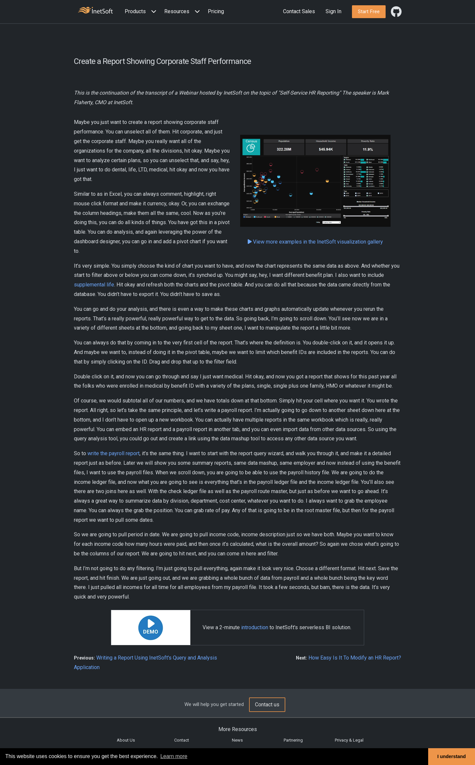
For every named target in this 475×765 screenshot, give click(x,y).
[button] (142, 12)
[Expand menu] (152, 11)
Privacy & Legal (349, 740)
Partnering (293, 740)
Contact (181, 740)
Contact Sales (299, 11)
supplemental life (94, 284)
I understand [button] (451, 756)
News (237, 740)
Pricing (216, 11)
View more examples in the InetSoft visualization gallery (315, 242)
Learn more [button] (173, 756)
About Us (126, 740)
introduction (254, 627)
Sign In (333, 11)
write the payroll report (113, 453)
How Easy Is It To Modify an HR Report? (354, 658)
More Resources (237, 729)
